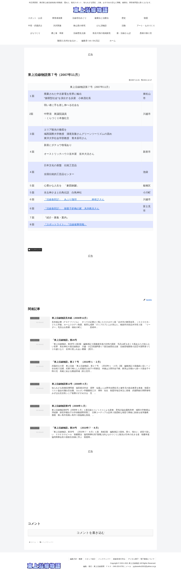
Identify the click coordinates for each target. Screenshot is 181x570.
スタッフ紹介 (90, 559)
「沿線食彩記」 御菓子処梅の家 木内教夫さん (71, 208)
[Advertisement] (90, 62)
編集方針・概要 (76, 559)
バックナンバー (35, 249)
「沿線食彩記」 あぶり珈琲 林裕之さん (74, 199)
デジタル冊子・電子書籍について (141, 559)
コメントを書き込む (91, 532)
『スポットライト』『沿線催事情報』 (65, 224)
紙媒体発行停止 (119, 559)
